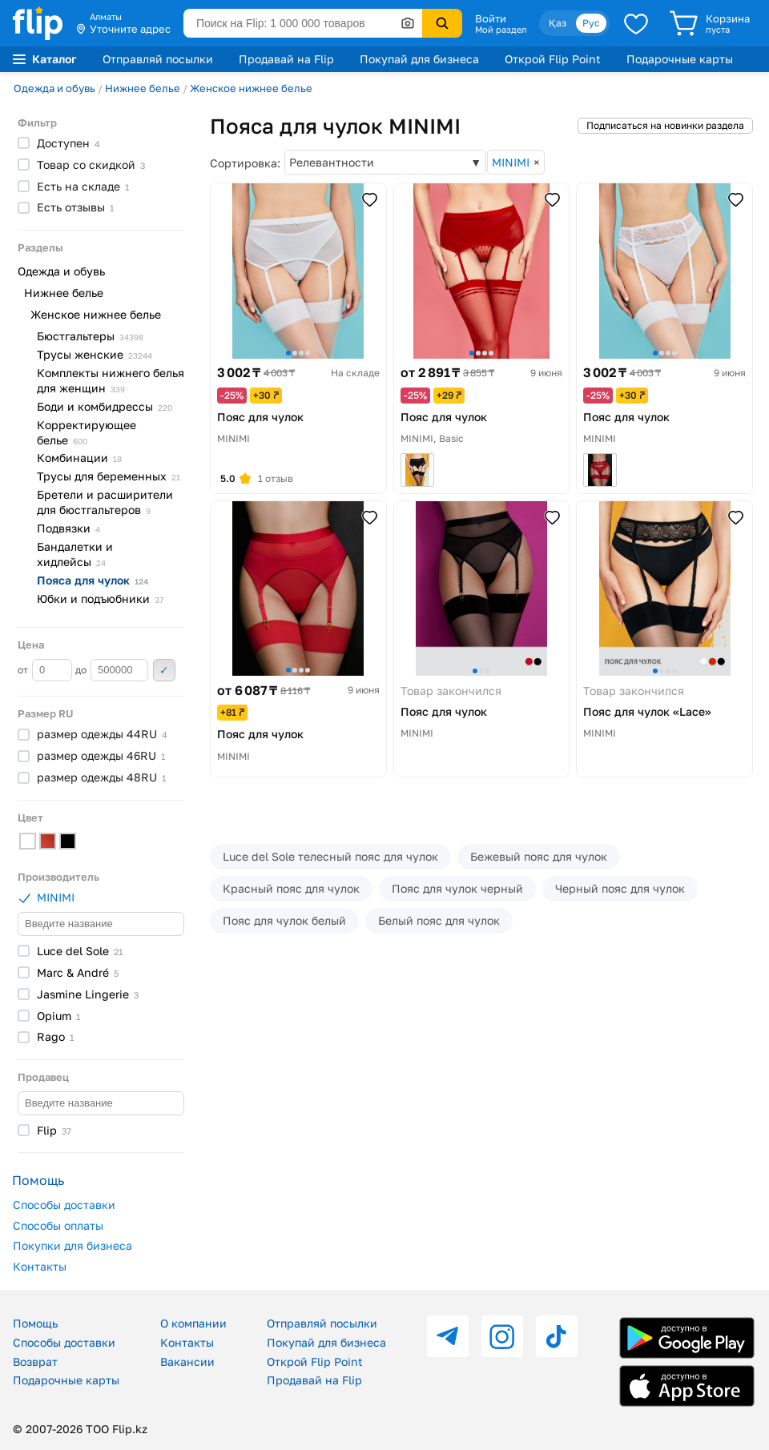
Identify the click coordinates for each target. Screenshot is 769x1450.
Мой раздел (500, 29)
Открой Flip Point (553, 59)
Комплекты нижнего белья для (110, 380)
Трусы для (108, 476)
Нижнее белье (142, 88)
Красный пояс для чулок (291, 888)
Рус (591, 23)
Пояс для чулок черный (457, 888)
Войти (490, 18)
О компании (193, 1323)
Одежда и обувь (54, 88)
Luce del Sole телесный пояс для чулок (330, 856)
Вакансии (187, 1361)
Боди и (104, 406)
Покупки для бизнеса (72, 1245)
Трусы (94, 354)
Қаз (557, 23)
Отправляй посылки (158, 59)
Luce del (80, 951)
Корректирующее (86, 432)
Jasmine (88, 994)
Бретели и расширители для (105, 502)
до (111, 670)
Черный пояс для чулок (620, 888)
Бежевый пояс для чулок (538, 856)
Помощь (35, 1323)
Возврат (35, 1361)
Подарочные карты (679, 59)
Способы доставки (64, 1204)
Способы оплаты (58, 1225)
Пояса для (92, 580)
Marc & (78, 972)
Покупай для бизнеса (419, 59)
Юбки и (100, 598)
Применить (164, 670)
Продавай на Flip (286, 59)
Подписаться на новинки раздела (665, 125)
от (45, 670)
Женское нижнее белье (251, 88)
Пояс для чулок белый (284, 920)
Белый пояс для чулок (439, 920)
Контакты (39, 1266)
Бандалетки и (75, 554)
